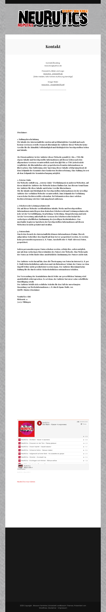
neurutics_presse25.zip (53, 74)
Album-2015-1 (27, 472)
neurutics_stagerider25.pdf (53, 84)
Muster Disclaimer (32, 290)
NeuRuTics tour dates (26, 481)
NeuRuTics (20, 472)
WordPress (43, 608)
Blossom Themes (66, 605)
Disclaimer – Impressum (57, 608)
